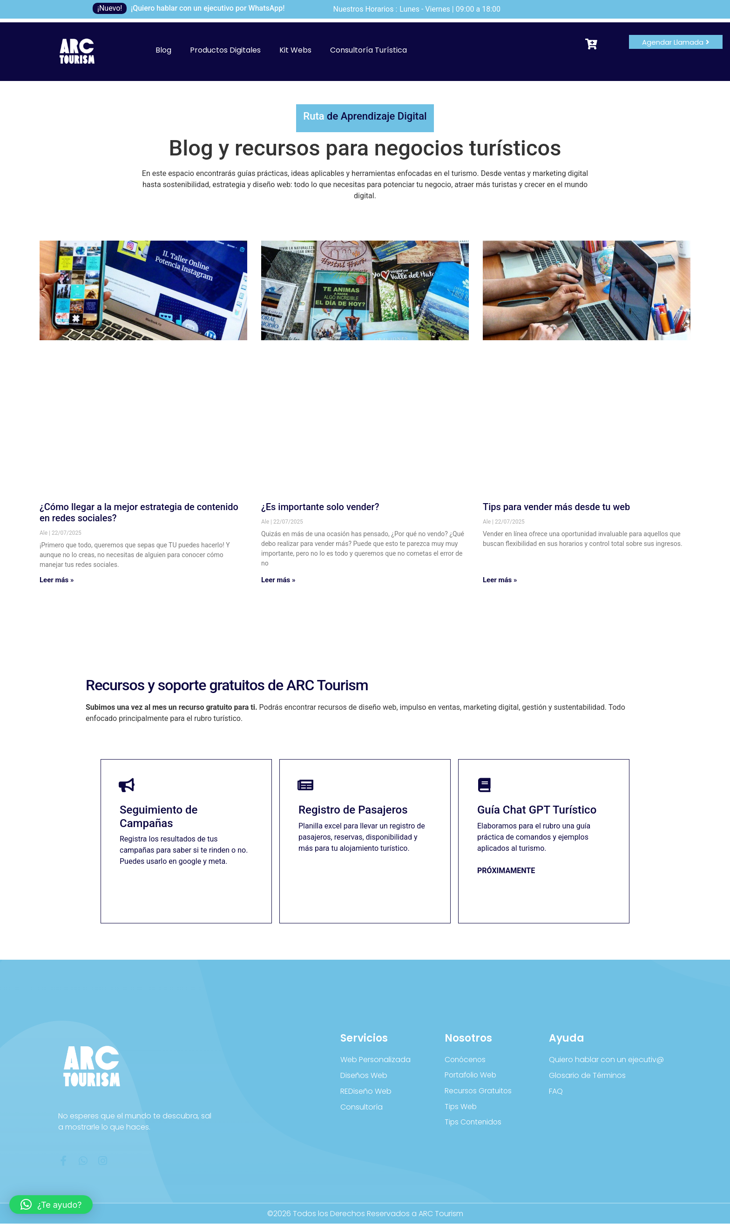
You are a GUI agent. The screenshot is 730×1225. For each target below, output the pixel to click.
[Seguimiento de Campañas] (127, 785)
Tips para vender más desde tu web (556, 506)
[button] (51, 1204)
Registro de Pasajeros (353, 810)
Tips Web (461, 1108)
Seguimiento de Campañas (158, 817)
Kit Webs (295, 50)
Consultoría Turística (368, 50)
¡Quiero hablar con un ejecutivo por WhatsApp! (208, 8)
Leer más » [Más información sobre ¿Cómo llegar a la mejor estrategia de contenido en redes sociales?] (57, 580)
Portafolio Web (472, 1076)
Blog (163, 50)
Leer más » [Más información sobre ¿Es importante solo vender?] (278, 580)
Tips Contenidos (474, 1123)
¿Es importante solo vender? (320, 506)
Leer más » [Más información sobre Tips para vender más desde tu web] (500, 580)
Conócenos (466, 1060)
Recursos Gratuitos (479, 1092)
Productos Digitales (225, 50)
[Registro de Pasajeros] (305, 785)
